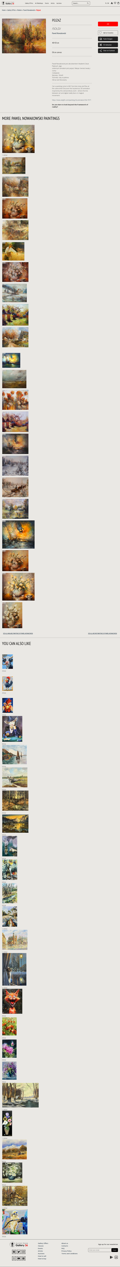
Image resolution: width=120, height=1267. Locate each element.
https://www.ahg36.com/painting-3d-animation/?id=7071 (71, 100)
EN (108, 3)
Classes (41, 1246)
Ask (108, 24)
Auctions (59, 3)
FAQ (62, 1248)
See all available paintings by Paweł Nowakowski (18, 633)
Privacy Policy (66, 1251)
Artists (53, 3)
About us (64, 1243)
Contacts (64, 1246)
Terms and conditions (69, 1253)
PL (106, 3)
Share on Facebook (107, 50)
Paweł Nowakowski (29, 10)
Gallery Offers (29, 3)
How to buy (42, 1258)
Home (4, 10)
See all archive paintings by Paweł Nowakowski (102, 633)
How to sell (42, 1256)
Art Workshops (39, 3)
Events (47, 3)
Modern (19, 10)
